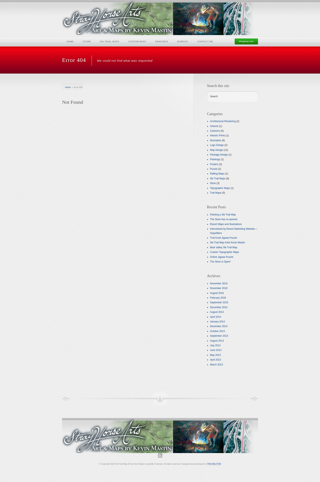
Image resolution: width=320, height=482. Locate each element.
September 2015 (219, 302)
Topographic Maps (220, 188)
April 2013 (215, 359)
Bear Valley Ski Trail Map (223, 247)
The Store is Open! (220, 261)
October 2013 (217, 331)
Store (87, 41)
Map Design (216, 150)
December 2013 (218, 326)
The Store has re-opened (223, 219)
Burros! (182, 41)
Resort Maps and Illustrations (226, 224)
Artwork (214, 126)
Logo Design (217, 145)
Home (70, 41)
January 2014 (217, 321)
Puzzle (213, 169)
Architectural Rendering (223, 121)
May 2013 (215, 355)
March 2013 (216, 364)
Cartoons (215, 130)
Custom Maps (137, 41)
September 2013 (219, 335)
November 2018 (218, 288)
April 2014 (215, 316)
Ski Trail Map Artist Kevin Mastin (227, 242)
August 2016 (217, 293)
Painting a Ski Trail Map (223, 214)
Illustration (215, 140)
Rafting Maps (217, 173)
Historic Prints (217, 135)
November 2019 (218, 283)
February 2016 (218, 297)
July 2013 (215, 345)
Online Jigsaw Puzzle (221, 257)
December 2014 (218, 307)
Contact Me (205, 41)
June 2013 (215, 350)
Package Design (219, 154)
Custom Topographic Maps (224, 252)
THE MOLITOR (214, 464)
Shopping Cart (246, 41)
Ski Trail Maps (109, 41)
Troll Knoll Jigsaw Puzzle (223, 237)
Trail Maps (215, 192)
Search (214, 96)
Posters (214, 164)
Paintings (161, 41)
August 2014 (217, 312)
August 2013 (217, 340)
